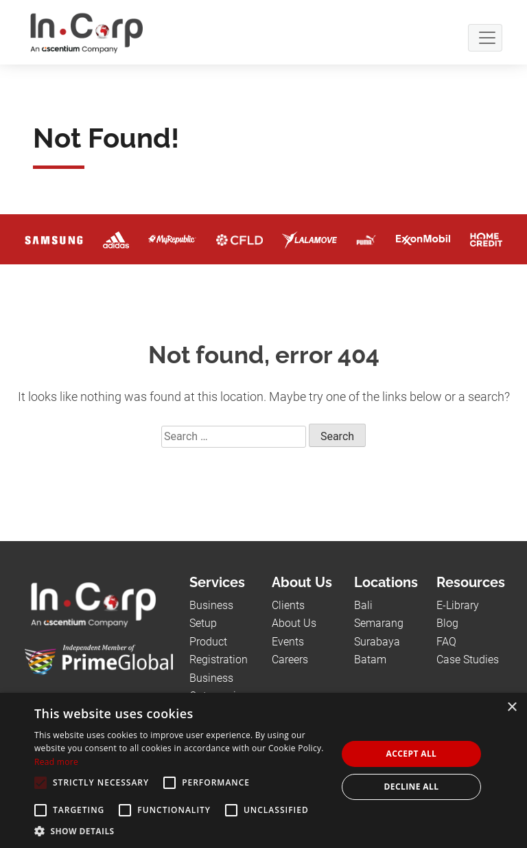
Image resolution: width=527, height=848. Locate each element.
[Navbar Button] (485, 37)
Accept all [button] (411, 753)
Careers (290, 659)
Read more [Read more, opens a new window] (56, 762)
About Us (294, 623)
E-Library (457, 605)
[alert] (263, 770)
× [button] (511, 707)
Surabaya (377, 641)
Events (288, 641)
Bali (363, 605)
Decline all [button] (411, 786)
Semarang (378, 623)
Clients (288, 605)
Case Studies (467, 659)
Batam (370, 659)
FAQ (446, 641)
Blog (447, 623)
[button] (181, 831)
